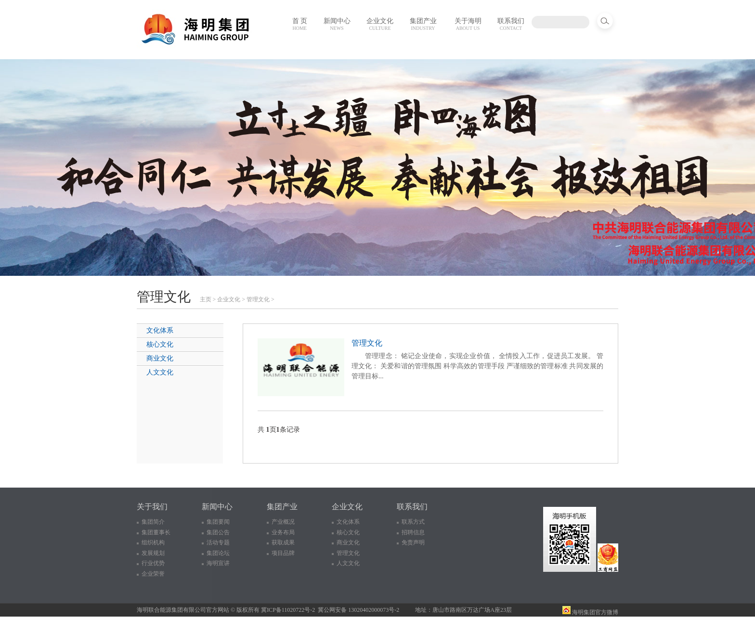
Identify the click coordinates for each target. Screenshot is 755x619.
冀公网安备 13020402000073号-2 (358, 609)
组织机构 (153, 542)
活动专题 (218, 542)
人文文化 (159, 372)
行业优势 (153, 563)
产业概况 (283, 521)
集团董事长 (156, 532)
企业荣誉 (153, 573)
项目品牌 (283, 553)
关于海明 (468, 24)
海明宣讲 (218, 563)
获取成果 (283, 542)
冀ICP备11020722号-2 (288, 609)
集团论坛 (218, 553)
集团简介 (153, 521)
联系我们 (510, 24)
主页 (205, 299)
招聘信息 (413, 532)
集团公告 (218, 532)
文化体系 (159, 330)
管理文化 (258, 299)
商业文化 (159, 358)
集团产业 (423, 24)
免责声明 (413, 542)
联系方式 (413, 521)
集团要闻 (218, 521)
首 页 (300, 24)
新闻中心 (337, 24)
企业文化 (379, 24)
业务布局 (283, 532)
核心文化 (159, 344)
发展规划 (153, 553)
